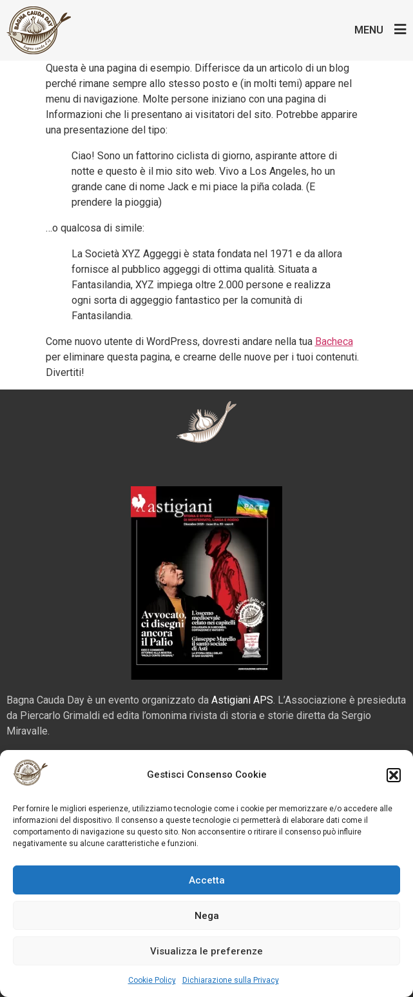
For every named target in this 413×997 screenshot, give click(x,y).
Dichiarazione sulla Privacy (230, 980)
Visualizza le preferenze (206, 951)
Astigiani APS (242, 700)
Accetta (207, 880)
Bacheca (334, 341)
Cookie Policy (152, 980)
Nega (207, 916)
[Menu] (400, 29)
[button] (393, 775)
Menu (368, 30)
